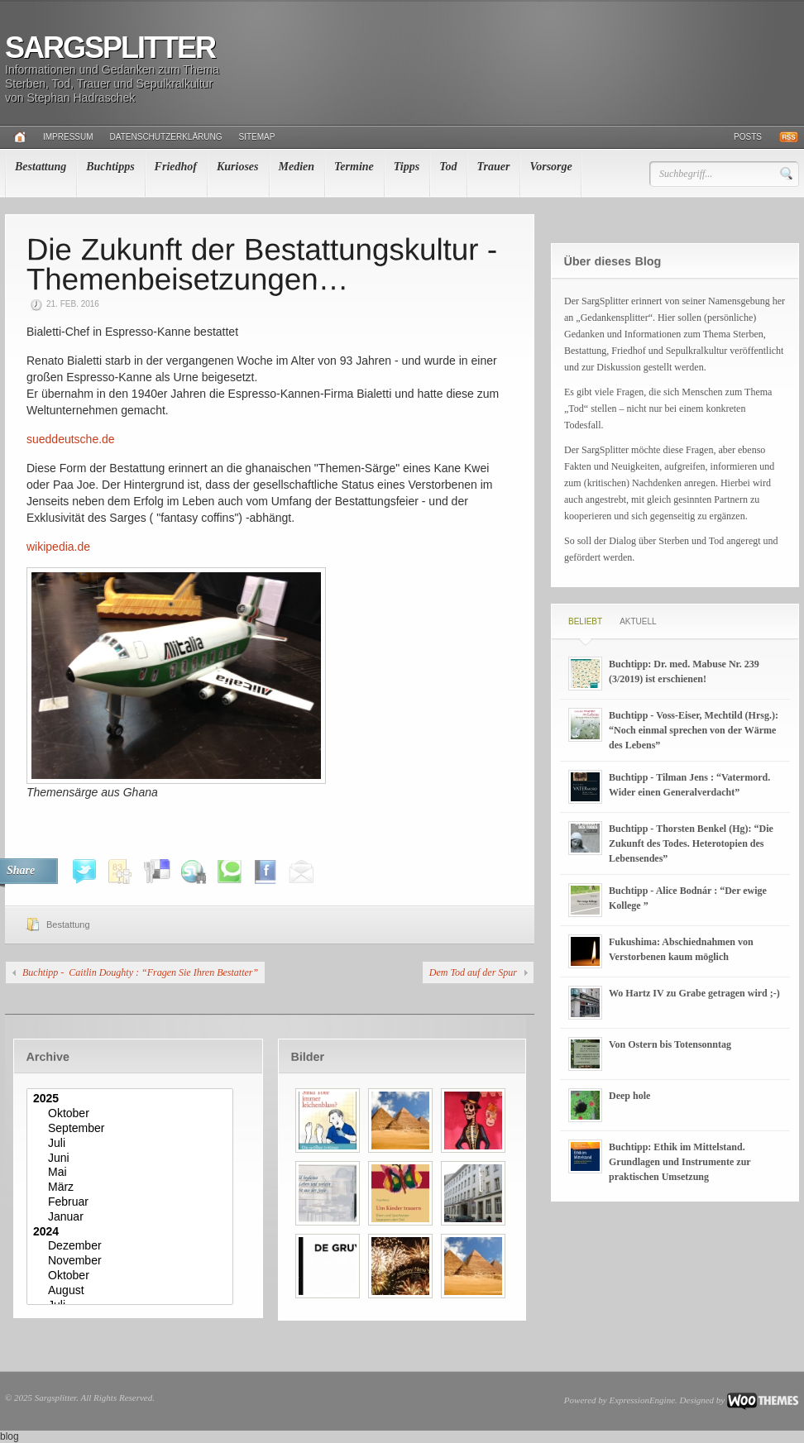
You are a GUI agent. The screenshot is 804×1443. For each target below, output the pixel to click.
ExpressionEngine (642, 1400)
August (131, 1290)
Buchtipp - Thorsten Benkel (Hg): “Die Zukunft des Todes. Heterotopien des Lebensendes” (691, 843)
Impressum (68, 136)
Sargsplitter (110, 48)
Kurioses (238, 166)
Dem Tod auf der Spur (473, 972)
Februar (131, 1202)
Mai (131, 1172)
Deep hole (629, 1095)
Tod (448, 166)
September (131, 1128)
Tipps (406, 166)
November (131, 1261)
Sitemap (257, 136)
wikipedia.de (58, 546)
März (131, 1187)
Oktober (131, 1113)
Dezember (131, 1246)
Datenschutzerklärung (166, 136)
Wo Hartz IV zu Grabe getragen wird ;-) (694, 993)
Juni (131, 1158)
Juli (131, 1143)
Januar (131, 1217)
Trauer (493, 166)
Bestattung (40, 166)
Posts (748, 136)
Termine (354, 166)
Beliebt (585, 621)
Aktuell (638, 621)
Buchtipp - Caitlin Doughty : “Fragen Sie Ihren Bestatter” (140, 972)
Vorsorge (550, 166)
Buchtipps (110, 166)
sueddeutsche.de (70, 439)
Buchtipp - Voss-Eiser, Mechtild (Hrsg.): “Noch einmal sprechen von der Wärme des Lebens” (693, 730)
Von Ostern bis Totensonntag (670, 1044)
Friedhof (176, 166)
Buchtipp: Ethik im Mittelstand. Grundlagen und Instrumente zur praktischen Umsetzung (679, 1162)
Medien (297, 166)
